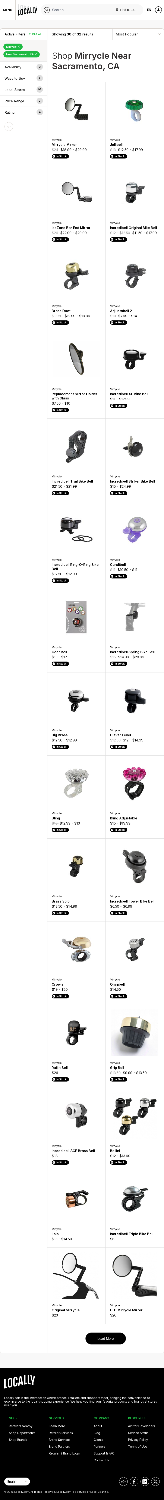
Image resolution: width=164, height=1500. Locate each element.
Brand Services (59, 1439)
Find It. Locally (128, 10)
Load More (105, 1338)
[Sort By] (138, 34)
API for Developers (141, 1426)
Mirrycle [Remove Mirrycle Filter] (13, 46)
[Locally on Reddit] (123, 1481)
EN (149, 10)
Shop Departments (22, 1433)
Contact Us (101, 1460)
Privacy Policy (138, 1439)
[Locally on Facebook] (134, 1481)
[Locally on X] (155, 1481)
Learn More (57, 1426)
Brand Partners (59, 1446)
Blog (97, 1433)
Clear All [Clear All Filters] (36, 34)
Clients (98, 1439)
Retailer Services (61, 1433)
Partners (99, 1446)
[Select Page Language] (17, 1481)
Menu (7, 10)
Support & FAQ (104, 1453)
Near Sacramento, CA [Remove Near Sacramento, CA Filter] (21, 54)
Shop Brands (18, 1439)
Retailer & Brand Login (64, 1453)
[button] (23, 67)
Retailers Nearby (20, 1426)
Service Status (138, 1433)
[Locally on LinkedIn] (145, 1481)
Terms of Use (137, 1446)
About (98, 1426)
